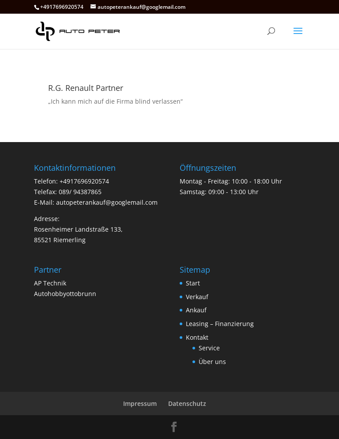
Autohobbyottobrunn (65, 293)
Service (209, 348)
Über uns (212, 361)
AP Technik (50, 283)
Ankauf (196, 310)
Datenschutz (187, 403)
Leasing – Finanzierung (220, 323)
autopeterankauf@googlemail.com (107, 202)
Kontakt (197, 337)
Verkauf (197, 297)
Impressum (140, 403)
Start (193, 283)
